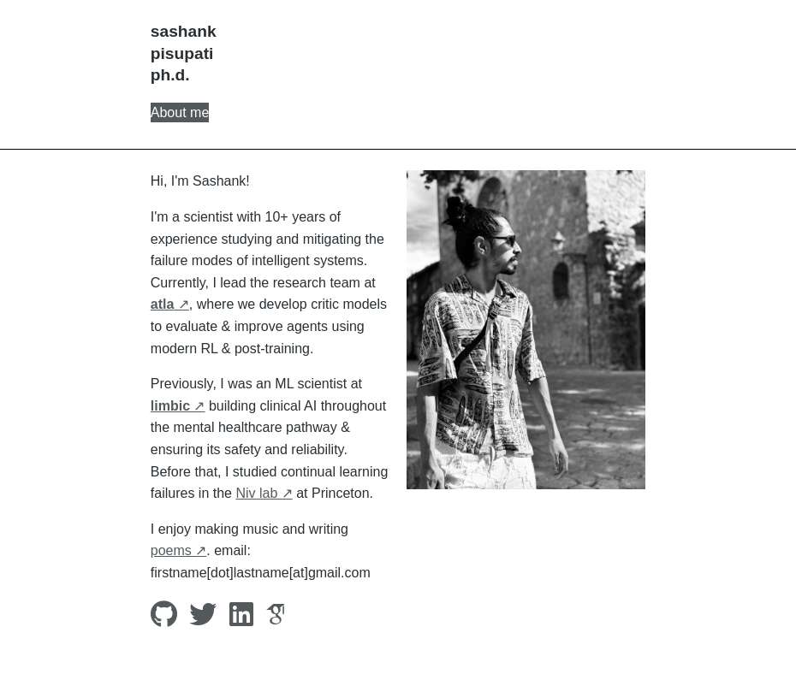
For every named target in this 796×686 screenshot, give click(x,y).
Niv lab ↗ (263, 493)
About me (180, 112)
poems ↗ (178, 550)
